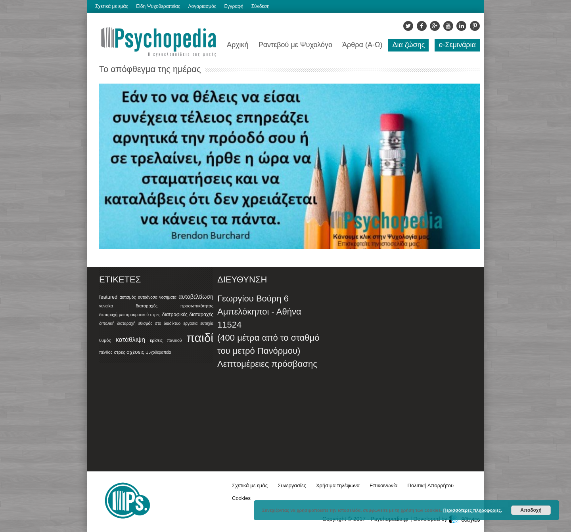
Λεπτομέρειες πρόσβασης (267, 364)
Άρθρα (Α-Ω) (362, 45)
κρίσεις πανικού (166, 340)
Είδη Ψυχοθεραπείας (158, 6)
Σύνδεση (260, 6)
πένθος (106, 352)
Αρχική (238, 45)
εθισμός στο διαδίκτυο (159, 323)
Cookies (241, 498)
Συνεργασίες (292, 485)
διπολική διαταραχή (117, 323)
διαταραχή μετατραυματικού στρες (129, 315)
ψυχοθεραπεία (158, 352)
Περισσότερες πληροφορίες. (472, 510)
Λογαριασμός (202, 6)
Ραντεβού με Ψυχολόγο (295, 45)
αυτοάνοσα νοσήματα (157, 297)
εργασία (190, 323)
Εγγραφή (233, 6)
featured (108, 297)
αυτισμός (127, 297)
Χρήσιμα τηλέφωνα (338, 485)
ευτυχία (206, 323)
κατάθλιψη (131, 339)
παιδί (199, 337)
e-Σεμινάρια (457, 45)
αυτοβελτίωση (195, 297)
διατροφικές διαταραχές (187, 314)
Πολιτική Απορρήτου (431, 485)
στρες (119, 352)
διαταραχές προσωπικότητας (174, 305)
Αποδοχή (530, 510)
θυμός (105, 340)
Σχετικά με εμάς (111, 6)
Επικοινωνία (384, 485)
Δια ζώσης (408, 45)
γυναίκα (106, 306)
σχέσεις (135, 352)
